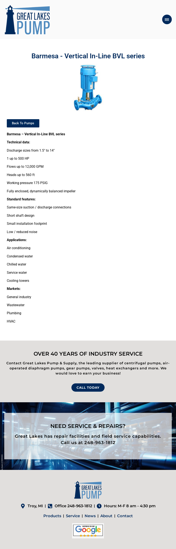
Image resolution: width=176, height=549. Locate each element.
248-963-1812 (99, 442)
